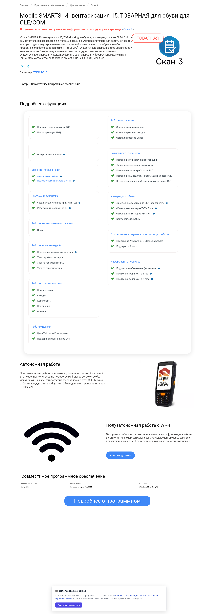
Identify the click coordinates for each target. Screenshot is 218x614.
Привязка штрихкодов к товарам (55, 252)
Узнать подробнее (120, 455)
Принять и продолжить (69, 605)
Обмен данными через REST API (134, 213)
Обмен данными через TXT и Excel (135, 208)
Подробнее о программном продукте (107, 502)
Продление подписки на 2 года (133, 279)
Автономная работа (47, 176)
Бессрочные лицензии (49, 154)
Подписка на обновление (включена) (136, 268)
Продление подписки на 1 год (132, 273)
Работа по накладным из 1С (52, 208)
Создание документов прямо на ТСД (57, 202)
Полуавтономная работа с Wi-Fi (54, 180)
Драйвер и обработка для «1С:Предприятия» (140, 203)
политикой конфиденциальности (130, 595)
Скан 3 (127, 29)
